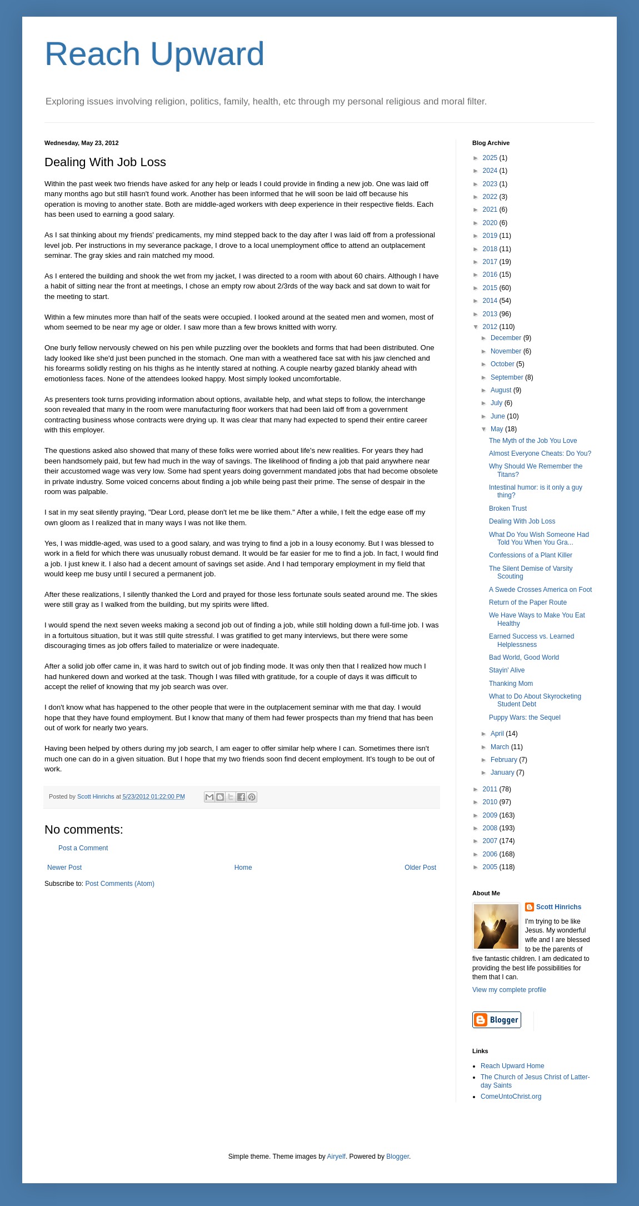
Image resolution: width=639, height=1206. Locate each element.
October (503, 364)
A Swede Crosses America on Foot (540, 590)
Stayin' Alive (507, 670)
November (507, 351)
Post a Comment (83, 848)
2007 (491, 841)
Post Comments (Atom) (119, 884)
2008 (491, 828)
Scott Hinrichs (558, 907)
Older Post (420, 867)
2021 (491, 209)
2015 (491, 288)
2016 (491, 274)
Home (243, 867)
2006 (491, 854)
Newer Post (64, 867)
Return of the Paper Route (528, 602)
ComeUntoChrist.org (511, 1096)
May (498, 429)
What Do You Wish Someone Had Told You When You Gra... (539, 538)
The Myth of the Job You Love (533, 441)
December (507, 338)
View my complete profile (509, 990)
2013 (491, 314)
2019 (491, 236)
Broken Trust (508, 508)
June (499, 416)
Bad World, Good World (524, 657)
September (508, 377)
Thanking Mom (511, 683)
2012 (491, 327)
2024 (491, 171)
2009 (491, 815)
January (503, 772)
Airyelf (336, 1156)
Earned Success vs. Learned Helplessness (531, 640)
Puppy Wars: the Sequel (525, 717)
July (498, 403)
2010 (491, 802)
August (502, 390)
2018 (491, 249)
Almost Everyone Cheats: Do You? (540, 453)
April (498, 733)
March (501, 747)
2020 (491, 223)
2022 (491, 197)
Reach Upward (154, 53)
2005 (491, 867)
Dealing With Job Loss (522, 521)
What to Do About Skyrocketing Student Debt (535, 700)
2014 (491, 301)
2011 (491, 789)
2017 (491, 262)
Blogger (397, 1156)
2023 (491, 184)
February (505, 760)
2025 (491, 158)
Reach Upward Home (513, 1066)
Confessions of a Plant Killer (530, 555)
